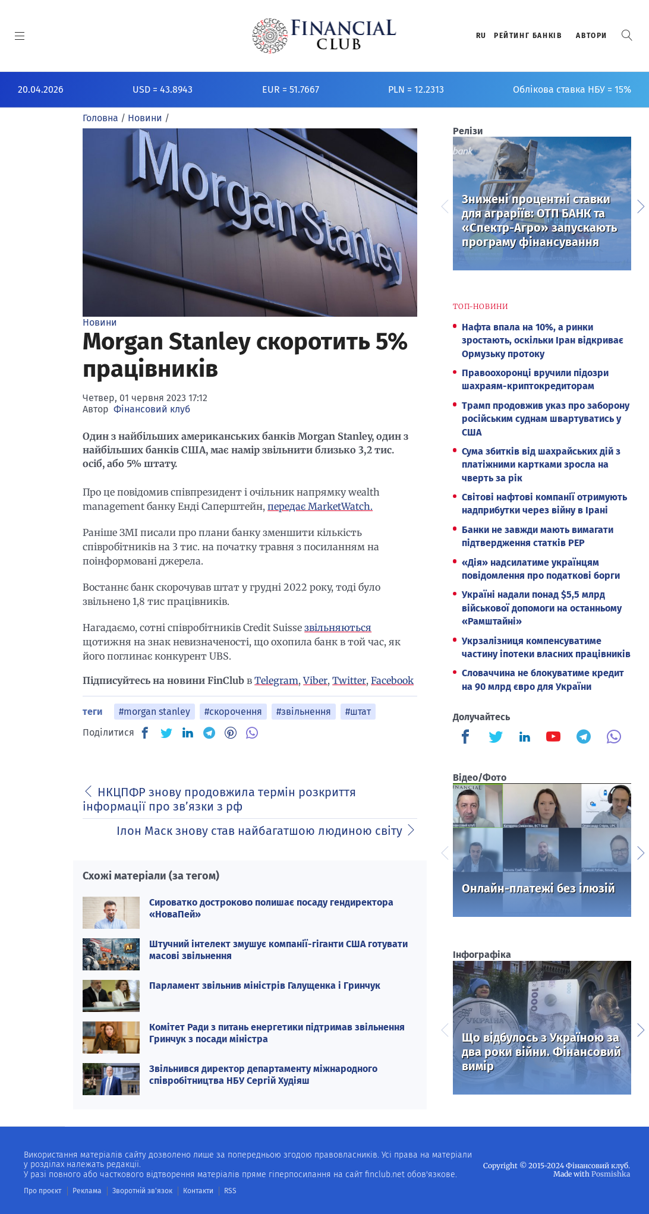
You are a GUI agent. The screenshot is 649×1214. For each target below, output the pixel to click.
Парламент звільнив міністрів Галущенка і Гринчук (264, 985)
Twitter (349, 680)
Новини (100, 322)
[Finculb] (467, 738)
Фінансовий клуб (152, 409)
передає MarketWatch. (320, 506)
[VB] (252, 733)
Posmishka (610, 1173)
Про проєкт (42, 1191)
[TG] (209, 733)
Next (640, 205)
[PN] (231, 733)
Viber (315, 680)
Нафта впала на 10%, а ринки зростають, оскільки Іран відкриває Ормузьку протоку (542, 340)
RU (481, 35)
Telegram (276, 680)
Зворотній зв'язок (142, 1191)
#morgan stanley (154, 711)
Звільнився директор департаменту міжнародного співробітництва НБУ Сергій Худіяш (263, 1074)
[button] (627, 35)
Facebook (392, 680)
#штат (358, 711)
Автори (591, 35)
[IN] (188, 733)
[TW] (166, 733)
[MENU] (20, 35)
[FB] (145, 733)
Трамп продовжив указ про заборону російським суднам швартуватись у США (545, 419)
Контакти (198, 1191)
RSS (230, 1191)
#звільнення (303, 711)
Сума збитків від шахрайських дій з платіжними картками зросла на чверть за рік (541, 465)
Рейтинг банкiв (528, 35)
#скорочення (233, 711)
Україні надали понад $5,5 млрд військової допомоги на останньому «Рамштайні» (542, 608)
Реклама (87, 1191)
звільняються (337, 627)
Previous (444, 205)
